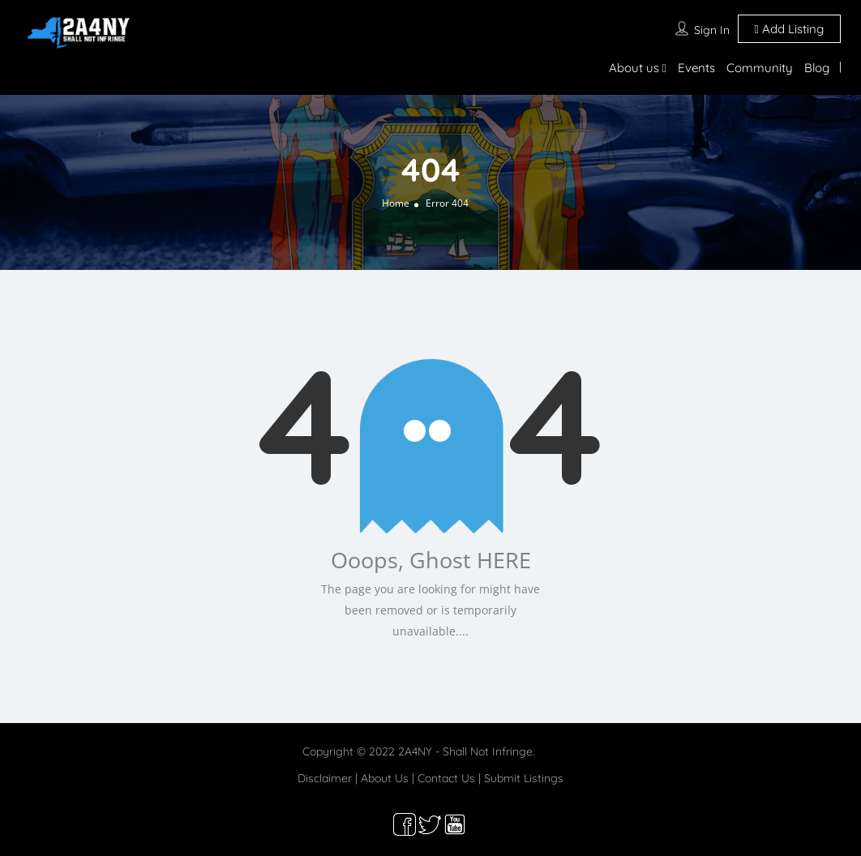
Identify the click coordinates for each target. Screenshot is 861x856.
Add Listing (789, 28)
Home (395, 203)
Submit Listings (523, 778)
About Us (385, 778)
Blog (816, 67)
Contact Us (446, 778)
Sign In (712, 30)
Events (696, 67)
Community (759, 67)
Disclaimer (325, 778)
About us (634, 67)
